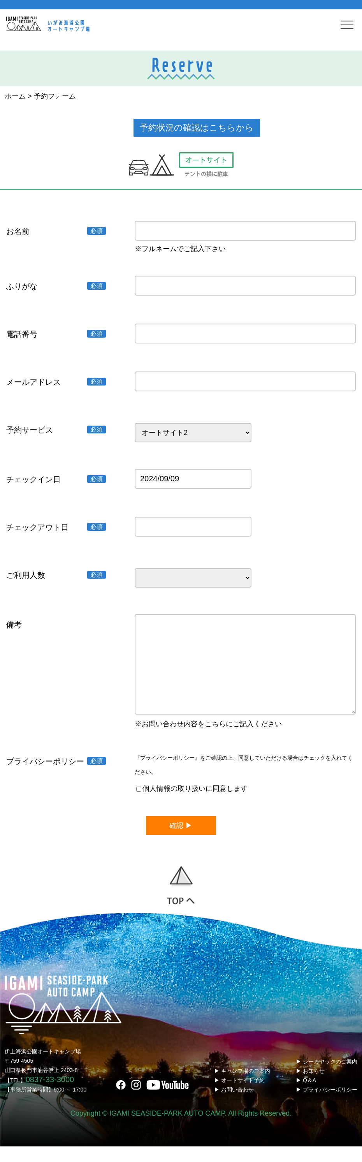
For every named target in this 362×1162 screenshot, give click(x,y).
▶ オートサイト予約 (239, 1096)
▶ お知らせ (310, 1086)
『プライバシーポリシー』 (167, 773)
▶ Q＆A (306, 1096)
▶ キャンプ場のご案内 (242, 1086)
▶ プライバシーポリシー (326, 1105)
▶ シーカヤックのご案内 (326, 1077)
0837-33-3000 (50, 1095)
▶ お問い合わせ (234, 1105)
